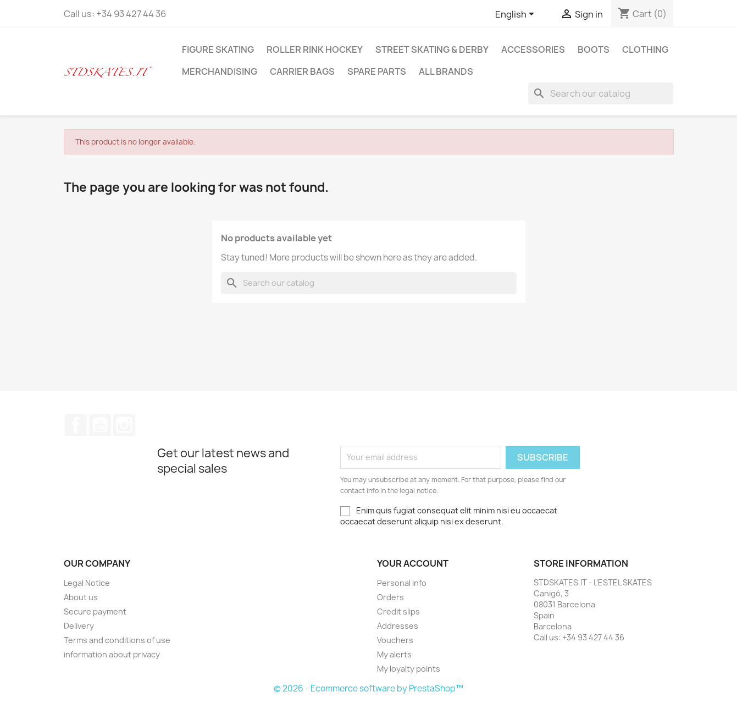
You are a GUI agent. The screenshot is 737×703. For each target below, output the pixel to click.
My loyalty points (408, 668)
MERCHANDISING (219, 71)
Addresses (397, 626)
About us (81, 597)
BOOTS (593, 49)
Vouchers (395, 640)
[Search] (600, 93)
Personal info (401, 583)
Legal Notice (87, 583)
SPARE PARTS (376, 71)
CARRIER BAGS (302, 71)
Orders (390, 597)
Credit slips (398, 611)
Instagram (124, 425)
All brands (446, 71)
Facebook (76, 425)
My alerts (394, 654)
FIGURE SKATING (218, 49)
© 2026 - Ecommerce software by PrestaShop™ (368, 688)
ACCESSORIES (533, 49)
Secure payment (95, 611)
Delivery (79, 626)
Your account (412, 563)
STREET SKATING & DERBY (432, 49)
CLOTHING (645, 49)
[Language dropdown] (516, 14)
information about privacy (112, 654)
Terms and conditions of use (117, 640)
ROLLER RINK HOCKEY (315, 49)
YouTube (100, 425)
